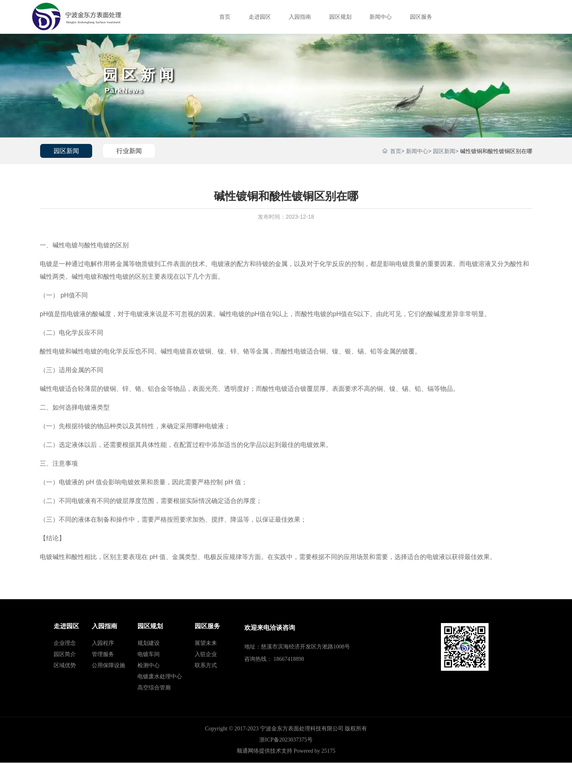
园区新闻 (142, 74)
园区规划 (340, 17)
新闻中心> (418, 151)
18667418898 (289, 659)
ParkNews (125, 90)
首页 (224, 17)
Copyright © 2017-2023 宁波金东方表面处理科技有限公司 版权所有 (286, 729)
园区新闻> (445, 151)
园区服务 (421, 17)
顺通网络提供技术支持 (264, 751)
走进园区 (260, 17)
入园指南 (300, 17)
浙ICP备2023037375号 (286, 740)
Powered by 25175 (314, 751)
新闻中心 (380, 17)
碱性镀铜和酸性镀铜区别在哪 (496, 151)
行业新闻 (130, 151)
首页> (397, 151)
